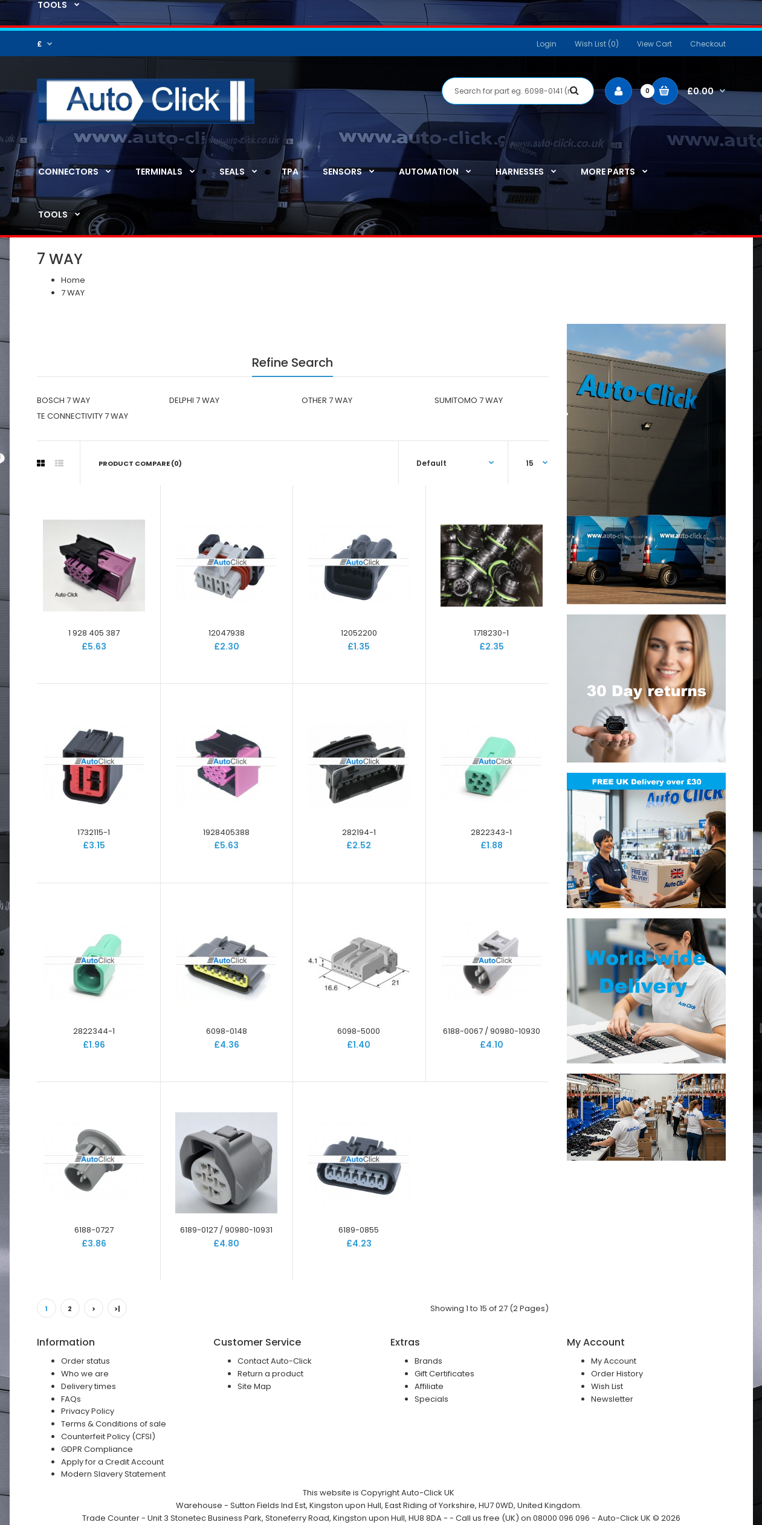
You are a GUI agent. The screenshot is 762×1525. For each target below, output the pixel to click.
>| (117, 1309)
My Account (613, 1361)
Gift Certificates (444, 1373)
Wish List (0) (597, 44)
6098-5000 (358, 1031)
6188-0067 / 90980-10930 (491, 1031)
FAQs (71, 1399)
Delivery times (88, 1386)
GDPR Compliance (97, 1449)
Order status (85, 1361)
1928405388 (226, 832)
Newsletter (612, 1399)
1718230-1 (491, 633)
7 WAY (73, 292)
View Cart (654, 44)
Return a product (270, 1373)
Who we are (85, 1373)
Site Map (254, 1386)
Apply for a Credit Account (112, 1462)
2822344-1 (94, 1031)
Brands (428, 1361)
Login (547, 44)
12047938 (226, 633)
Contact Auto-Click (274, 1361)
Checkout (708, 44)
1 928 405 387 (94, 633)
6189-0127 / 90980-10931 (226, 1230)
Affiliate (429, 1386)
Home (73, 280)
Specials (431, 1399)
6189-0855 (358, 1230)
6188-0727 (94, 1230)
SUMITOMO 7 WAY (468, 400)
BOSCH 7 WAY (63, 400)
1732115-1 (93, 832)
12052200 (359, 633)
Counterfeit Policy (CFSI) (108, 1436)
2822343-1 (491, 832)
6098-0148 (226, 1031)
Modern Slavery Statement (113, 1474)
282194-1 (359, 832)
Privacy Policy (87, 1411)
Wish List (607, 1386)
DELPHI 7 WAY (194, 400)
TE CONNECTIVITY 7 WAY (82, 416)
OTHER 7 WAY (327, 400)
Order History (617, 1373)
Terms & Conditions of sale (113, 1424)
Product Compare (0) (140, 463)
